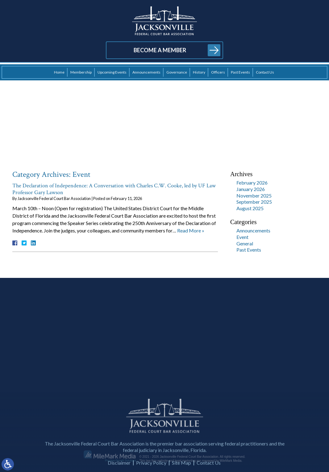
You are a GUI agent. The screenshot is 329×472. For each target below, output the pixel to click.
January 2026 (250, 189)
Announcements (146, 72)
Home (59, 72)
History (199, 72)
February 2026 (252, 182)
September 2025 (254, 202)
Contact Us (265, 72)
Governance (176, 72)
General (244, 243)
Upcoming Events (112, 72)
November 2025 (254, 195)
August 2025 (250, 208)
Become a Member (160, 50)
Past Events (240, 72)
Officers (218, 72)
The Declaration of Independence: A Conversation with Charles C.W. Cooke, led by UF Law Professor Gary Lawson (114, 189)
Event (242, 237)
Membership (81, 72)
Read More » (190, 230)
